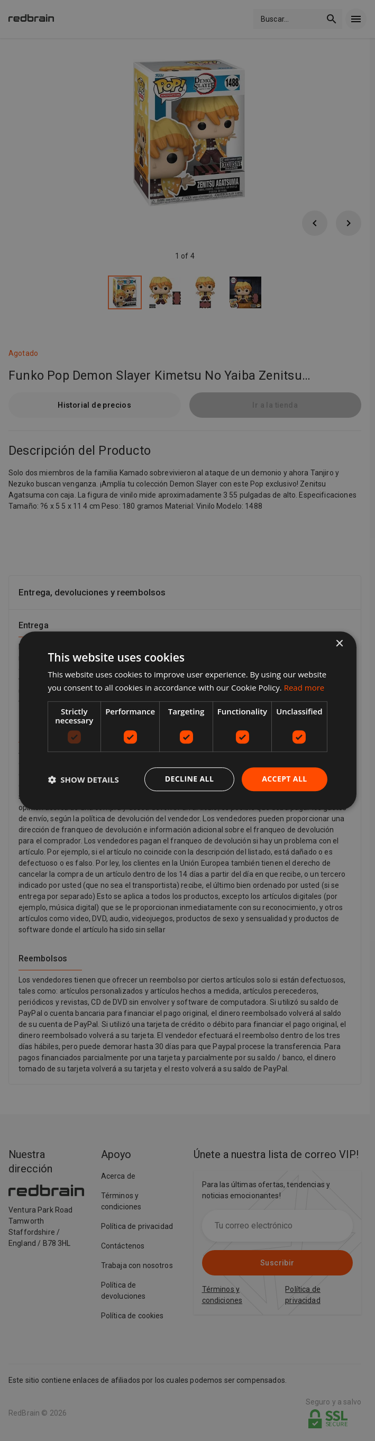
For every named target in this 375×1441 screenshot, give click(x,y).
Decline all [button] (189, 779)
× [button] (339, 644)
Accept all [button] (284, 779)
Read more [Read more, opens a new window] (304, 687)
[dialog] (187, 720)
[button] (83, 779)
